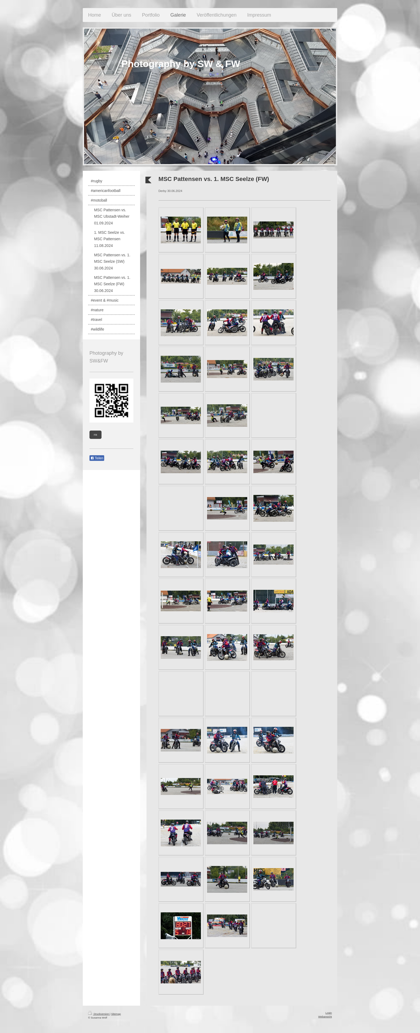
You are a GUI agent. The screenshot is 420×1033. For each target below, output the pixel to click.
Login (328, 1012)
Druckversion (99, 1013)
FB (95, 434)
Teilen (97, 458)
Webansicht (325, 1016)
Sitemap (116, 1013)
